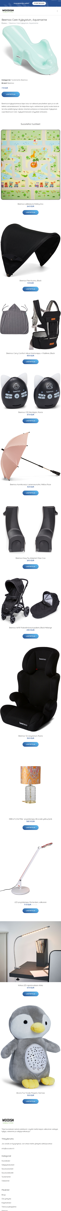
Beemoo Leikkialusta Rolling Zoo (30, 204)
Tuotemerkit (15, 80)
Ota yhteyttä (6, 1199)
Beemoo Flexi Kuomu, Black (30, 281)
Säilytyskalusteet (8, 1165)
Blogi (4, 1195)
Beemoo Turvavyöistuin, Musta (30, 736)
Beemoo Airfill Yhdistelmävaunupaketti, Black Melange (30, 628)
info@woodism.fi (8, 1149)
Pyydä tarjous (39, 3)
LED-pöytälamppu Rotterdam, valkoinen (31, 902)
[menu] (57, 11)
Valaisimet (5, 1181)
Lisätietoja (10, 94)
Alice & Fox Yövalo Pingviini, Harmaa (30, 1093)
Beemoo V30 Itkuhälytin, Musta (30, 412)
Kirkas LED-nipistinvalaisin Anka (30, 985)
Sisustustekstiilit (7, 1173)
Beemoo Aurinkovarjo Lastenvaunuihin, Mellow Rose (30, 484)
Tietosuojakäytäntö (9, 1207)
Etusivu (4, 23)
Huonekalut (6, 1161)
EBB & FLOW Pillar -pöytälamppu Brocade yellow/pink (30, 819)
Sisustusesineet (7, 1169)
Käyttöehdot (6, 1203)
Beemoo (24, 80)
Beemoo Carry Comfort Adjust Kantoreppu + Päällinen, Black (30, 353)
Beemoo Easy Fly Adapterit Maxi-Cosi (30, 558)
